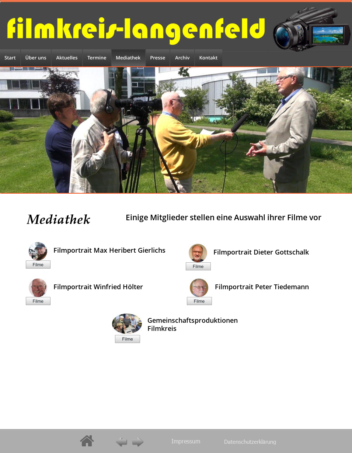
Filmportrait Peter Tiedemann (262, 286)
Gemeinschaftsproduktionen (193, 320)
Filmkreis (162, 328)
